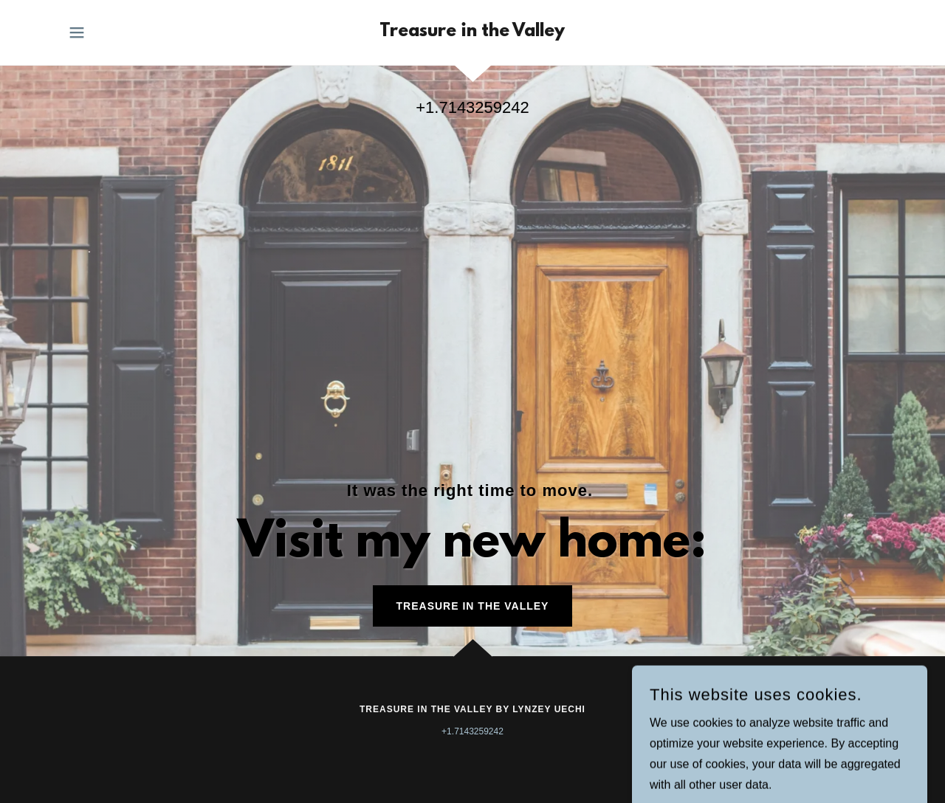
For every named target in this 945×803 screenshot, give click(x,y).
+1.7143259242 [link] (472, 107)
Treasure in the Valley (472, 606)
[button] (77, 32)
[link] (472, 32)
